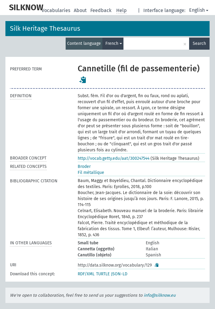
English (198, 10)
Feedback (101, 10)
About (81, 10)
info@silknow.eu (160, 295)
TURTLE (103, 274)
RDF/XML (86, 274)
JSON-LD (119, 274)
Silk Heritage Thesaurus (45, 28)
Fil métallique (91, 172)
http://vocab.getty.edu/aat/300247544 (113, 158)
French (113, 43)
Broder (84, 166)
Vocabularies (56, 10)
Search (199, 43)
